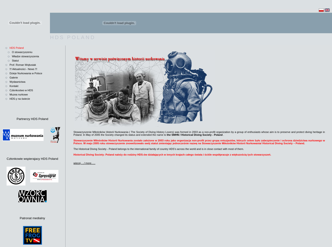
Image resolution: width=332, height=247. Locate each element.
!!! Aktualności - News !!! (23, 69)
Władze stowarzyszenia (25, 56)
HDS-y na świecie (19, 98)
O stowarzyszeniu (22, 52)
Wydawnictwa (17, 81)
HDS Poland (16, 47)
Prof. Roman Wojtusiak (22, 64)
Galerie (13, 77)
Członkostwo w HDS (21, 90)
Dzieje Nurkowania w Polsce (25, 73)
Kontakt (13, 86)
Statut (15, 60)
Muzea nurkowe (18, 94)
